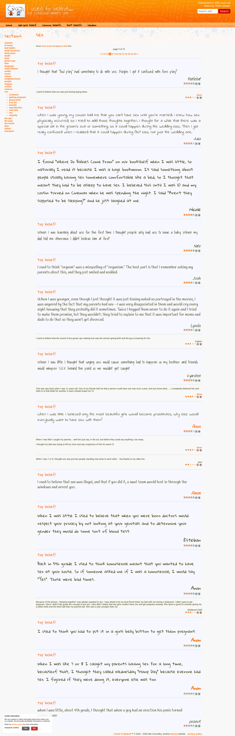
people (7, 81)
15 (135, 54)
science (8, 89)
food (6, 58)
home (9, 25)
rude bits (13, 110)
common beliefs (51, 25)
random (92, 25)
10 (120, 54)
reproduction (15, 107)
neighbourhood (12, 79)
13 (129, 54)
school (7, 86)
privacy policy (195, 734)
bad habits (9, 48)
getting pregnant (17, 97)
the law (8, 118)
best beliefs (74, 25)
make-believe (11, 68)
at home (8, 45)
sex (6, 91)
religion (8, 84)
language (9, 66)
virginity (13, 115)
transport (9, 131)
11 (123, 54)
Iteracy (174, 734)
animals (8, 43)
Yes (25, 728)
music (7, 74)
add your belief (27, 25)
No (34, 728)
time (6, 126)
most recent (46, 46)
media (7, 71)
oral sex (13, 102)
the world (9, 123)
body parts (9, 53)
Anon (199, 95)
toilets (7, 128)
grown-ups (9, 61)
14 (132, 54)
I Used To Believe (122, 734)
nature (7, 76)
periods (13, 105)
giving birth (15, 100)
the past (8, 121)
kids (6, 63)
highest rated (61, 46)
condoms (14, 94)
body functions (12, 50)
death (7, 56)
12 (126, 54)
